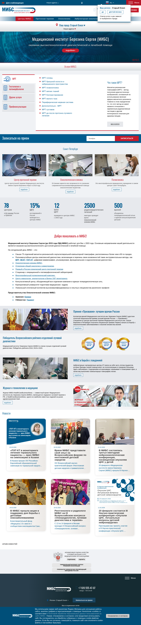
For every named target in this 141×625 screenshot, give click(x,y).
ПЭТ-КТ (29, 260)
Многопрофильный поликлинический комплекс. (35, 275)
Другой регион (115, 12)
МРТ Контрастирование (52, 95)
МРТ (32, 210)
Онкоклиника (64, 19)
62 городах (9, 213)
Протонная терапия (45, 19)
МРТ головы (47, 78)
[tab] (19, 79)
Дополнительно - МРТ (52, 106)
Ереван (28, 297)
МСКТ (22, 260)
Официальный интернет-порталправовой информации (71, 565)
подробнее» (70, 50)
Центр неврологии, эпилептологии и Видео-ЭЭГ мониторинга (41, 278)
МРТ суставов (48, 109)
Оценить (82, 559)
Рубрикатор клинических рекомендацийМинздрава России (71, 570)
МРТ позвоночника (50, 88)
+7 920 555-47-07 (86, 588)
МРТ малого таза (49, 99)
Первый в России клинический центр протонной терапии (39, 269)
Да (103, 12)
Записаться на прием (84, 600)
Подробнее (71, 559)
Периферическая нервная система (57, 102)
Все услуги (115, 124)
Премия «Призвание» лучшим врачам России (96, 311)
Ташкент (30, 300)
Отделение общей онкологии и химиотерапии (34, 266)
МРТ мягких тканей (50, 91)
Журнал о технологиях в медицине (20, 388)
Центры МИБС (24, 19)
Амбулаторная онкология (86, 19)
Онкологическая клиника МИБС (28, 263)
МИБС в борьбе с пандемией (87, 360)
